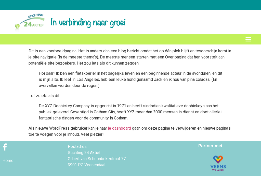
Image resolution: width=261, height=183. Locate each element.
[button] (248, 39)
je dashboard (119, 128)
